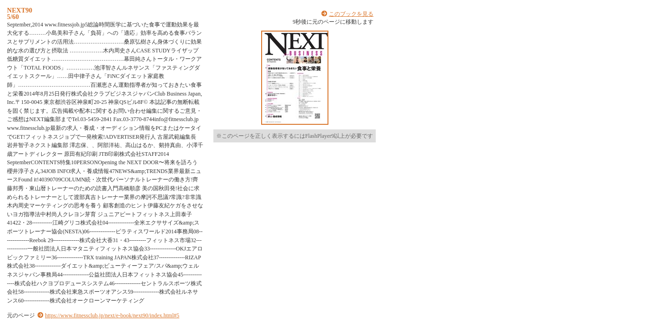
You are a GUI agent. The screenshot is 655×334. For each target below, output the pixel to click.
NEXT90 (19, 10)
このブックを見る (351, 14)
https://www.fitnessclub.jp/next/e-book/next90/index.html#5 (112, 315)
